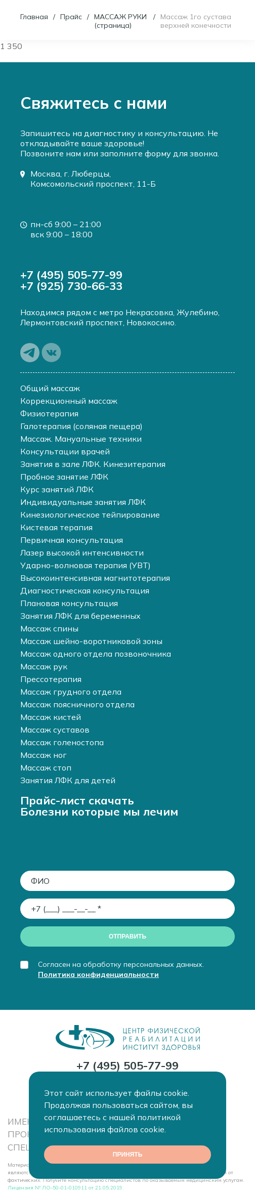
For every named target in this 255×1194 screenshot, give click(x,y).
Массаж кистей (50, 717)
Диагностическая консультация (84, 590)
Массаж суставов (55, 729)
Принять (128, 1154)
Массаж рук (43, 666)
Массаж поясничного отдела (77, 704)
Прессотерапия (50, 679)
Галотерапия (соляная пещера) (81, 426)
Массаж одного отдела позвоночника (95, 654)
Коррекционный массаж (68, 401)
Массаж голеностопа (62, 742)
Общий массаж (50, 388)
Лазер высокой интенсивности (82, 552)
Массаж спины (49, 628)
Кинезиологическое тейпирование (90, 514)
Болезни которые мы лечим (99, 811)
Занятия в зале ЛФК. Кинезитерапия (92, 464)
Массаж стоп (45, 767)
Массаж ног (43, 755)
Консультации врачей (65, 451)
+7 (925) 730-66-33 (71, 286)
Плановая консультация (69, 603)
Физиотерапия (49, 413)
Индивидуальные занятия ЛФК (83, 502)
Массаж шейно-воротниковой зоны (91, 641)
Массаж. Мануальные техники (81, 439)
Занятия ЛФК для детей (67, 780)
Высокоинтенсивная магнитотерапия (95, 578)
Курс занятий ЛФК (57, 489)
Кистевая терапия (56, 527)
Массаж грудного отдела (70, 692)
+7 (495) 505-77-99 (71, 275)
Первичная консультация (71, 540)
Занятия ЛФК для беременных (80, 616)
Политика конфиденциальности (98, 974)
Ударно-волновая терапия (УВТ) (85, 565)
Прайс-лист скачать (77, 800)
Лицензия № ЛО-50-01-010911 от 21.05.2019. (66, 1187)
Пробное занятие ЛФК (64, 477)
